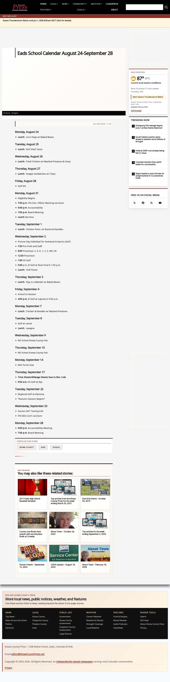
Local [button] (55, 3)
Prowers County (39, 623)
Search (143, 616)
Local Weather (92, 627)
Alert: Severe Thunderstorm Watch (148, 96)
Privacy (143, 627)
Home (45, 3)
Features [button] (47, 9)
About (112, 9)
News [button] (65, 3)
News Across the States (16, 619)
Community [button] (78, 3)
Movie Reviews (120, 619)
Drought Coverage (94, 623)
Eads (43, 447)
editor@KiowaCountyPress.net (28, 653)
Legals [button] (80, 9)
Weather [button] (94, 3)
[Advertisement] (148, 279)
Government (65, 616)
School (56, 447)
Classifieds (110, 3)
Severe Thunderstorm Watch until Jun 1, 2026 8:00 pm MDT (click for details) (37, 20)
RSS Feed (144, 619)
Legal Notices (65, 633)
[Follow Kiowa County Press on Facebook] (143, 202)
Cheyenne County (40, 619)
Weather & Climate (94, 619)
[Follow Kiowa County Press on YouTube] (160, 202)
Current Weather (93, 616)
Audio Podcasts (120, 623)
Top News (10, 616)
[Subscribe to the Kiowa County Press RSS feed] (152, 202)
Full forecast (136, 110)
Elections (9, 627)
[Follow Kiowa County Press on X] (135, 202)
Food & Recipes (120, 616)
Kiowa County (26, 447)
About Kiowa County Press (152, 623)
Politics (8, 623)
